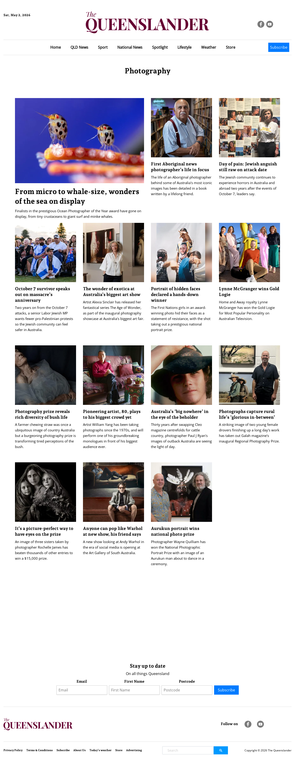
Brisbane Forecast (25, 30)
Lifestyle (184, 47)
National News (129, 47)
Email (82, 681)
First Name (134, 681)
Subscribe (278, 47)
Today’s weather (100, 750)
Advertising (134, 750)
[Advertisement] (147, 623)
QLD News (79, 47)
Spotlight (160, 47)
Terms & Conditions (39, 750)
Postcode (187, 681)
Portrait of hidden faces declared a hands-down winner (175, 294)
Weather (208, 47)
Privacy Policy (13, 750)
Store (230, 47)
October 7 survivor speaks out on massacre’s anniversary (42, 294)
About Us (79, 750)
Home (55, 47)
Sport (103, 47)
